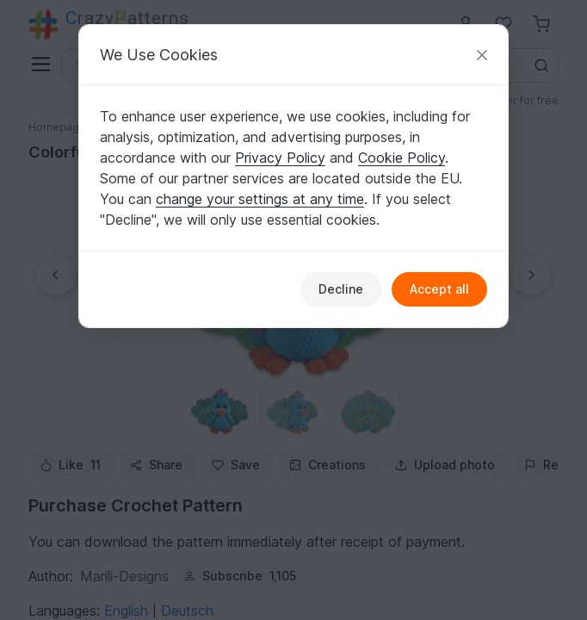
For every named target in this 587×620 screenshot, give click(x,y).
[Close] (482, 54)
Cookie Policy (401, 157)
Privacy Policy (280, 157)
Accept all (439, 289)
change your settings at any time (260, 199)
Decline (340, 289)
